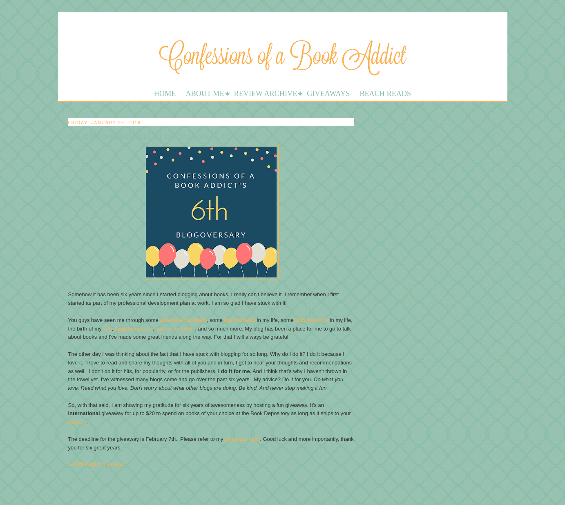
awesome (171, 320)
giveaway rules (242, 439)
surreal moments (175, 329)
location (77, 422)
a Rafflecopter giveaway (96, 464)
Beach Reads (385, 93)
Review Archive (265, 93)
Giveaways (328, 93)
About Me (204, 93)
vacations (195, 320)
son (107, 329)
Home (165, 93)
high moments (311, 320)
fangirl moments (132, 329)
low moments (239, 320)
